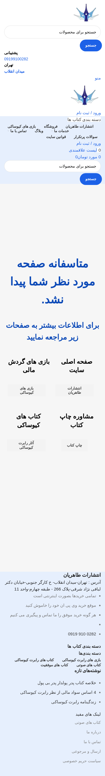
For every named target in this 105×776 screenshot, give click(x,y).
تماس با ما (92, 742)
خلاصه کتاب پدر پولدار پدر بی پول (67, 682)
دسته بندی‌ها (90, 653)
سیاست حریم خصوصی (82, 761)
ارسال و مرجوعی (86, 751)
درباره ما (94, 732)
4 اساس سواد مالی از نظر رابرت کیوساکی (58, 692)
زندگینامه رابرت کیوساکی (73, 701)
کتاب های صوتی (88, 722)
